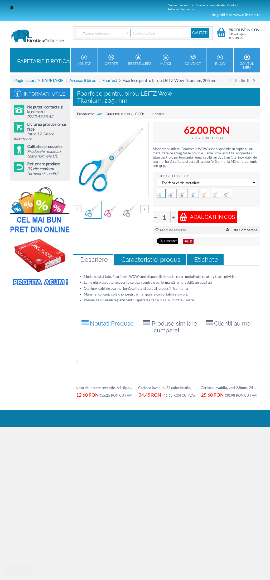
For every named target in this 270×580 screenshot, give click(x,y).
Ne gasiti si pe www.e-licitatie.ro (235, 15)
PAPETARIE (53, 80)
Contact (232, 5)
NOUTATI (84, 60)
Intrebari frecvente (181, 9)
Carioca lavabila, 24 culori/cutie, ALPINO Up (166, 387)
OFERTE (111, 60)
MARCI (165, 60)
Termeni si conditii (180, 5)
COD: (139, 114)
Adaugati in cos (207, 217)
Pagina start (25, 80)
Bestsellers (139, 60)
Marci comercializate (210, 5)
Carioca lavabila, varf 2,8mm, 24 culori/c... (229, 387)
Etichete (206, 259)
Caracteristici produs (151, 259)
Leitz (99, 114)
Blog (219, 60)
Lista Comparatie (242, 230)
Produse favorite (170, 230)
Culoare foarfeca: (173, 176)
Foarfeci (109, 80)
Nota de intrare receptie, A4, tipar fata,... (104, 387)
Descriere (94, 259)
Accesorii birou (83, 80)
